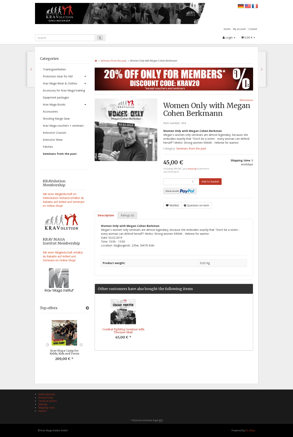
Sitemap (42, 404)
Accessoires (50, 111)
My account (239, 28)
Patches (48, 147)
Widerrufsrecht (46, 394)
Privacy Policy (45, 397)
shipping (192, 168)
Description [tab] (106, 215)
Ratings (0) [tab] (127, 215)
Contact (252, 28)
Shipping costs (46, 407)
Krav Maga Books (66, 104)
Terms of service (47, 401)
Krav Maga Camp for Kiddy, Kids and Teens (64, 352)
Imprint (42, 411)
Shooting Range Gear (56, 118)
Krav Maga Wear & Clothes (66, 83)
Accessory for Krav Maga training (64, 90)
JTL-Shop (250, 430)
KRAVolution (246, 100)
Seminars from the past (60, 154)
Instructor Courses (54, 132)
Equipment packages (56, 97)
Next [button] (81, 345)
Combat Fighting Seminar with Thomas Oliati (123, 331)
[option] (64, 343)
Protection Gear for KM (66, 76)
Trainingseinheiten (54, 69)
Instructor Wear (53, 139)
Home (227, 28)
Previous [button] (47, 345)
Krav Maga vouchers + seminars (63, 125)
